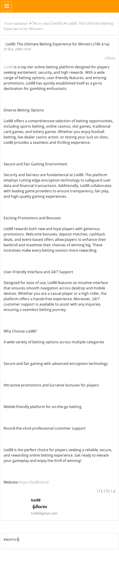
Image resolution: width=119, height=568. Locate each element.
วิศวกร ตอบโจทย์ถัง (47, 23)
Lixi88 (8, 66)
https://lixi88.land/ (33, 482)
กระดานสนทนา (16, 23)
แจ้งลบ (110, 57)
